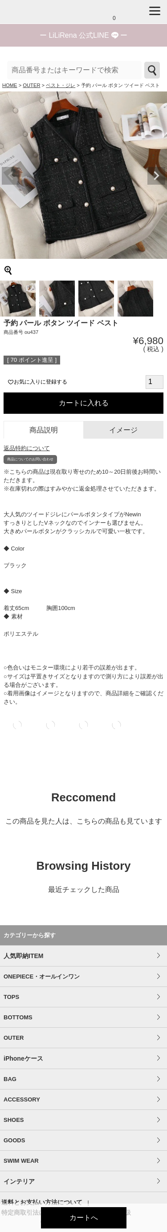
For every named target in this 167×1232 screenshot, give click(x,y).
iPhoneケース (23, 1058)
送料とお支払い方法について (41, 1202)
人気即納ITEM (23, 955)
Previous (11, 176)
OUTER (31, 85)
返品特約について (27, 448)
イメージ (123, 430)
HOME (9, 85)
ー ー (83, 35)
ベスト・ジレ (60, 85)
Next (156, 176)
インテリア (19, 1181)
